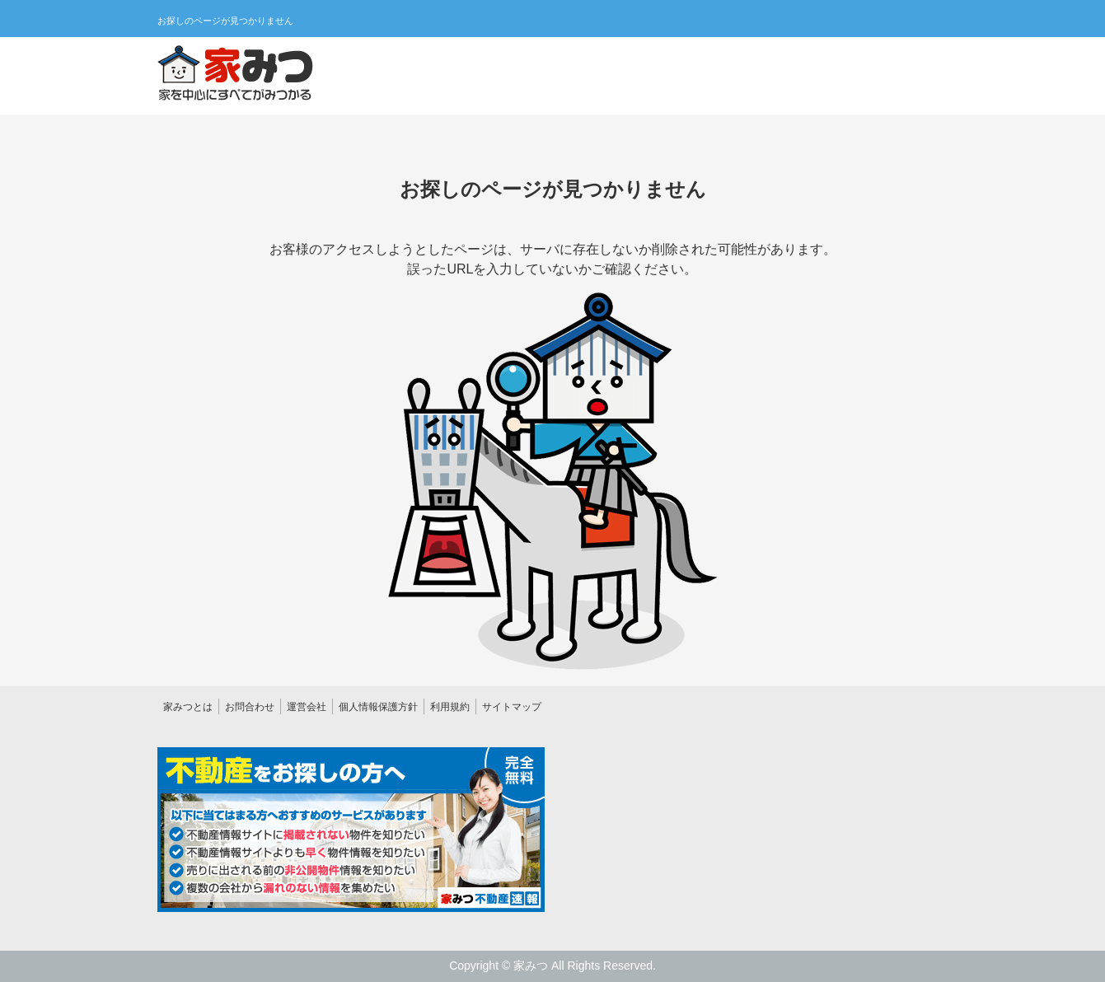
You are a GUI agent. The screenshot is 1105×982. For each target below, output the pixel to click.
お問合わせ (249, 707)
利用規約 (450, 707)
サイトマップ (511, 707)
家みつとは (188, 707)
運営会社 (306, 707)
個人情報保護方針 (378, 707)
